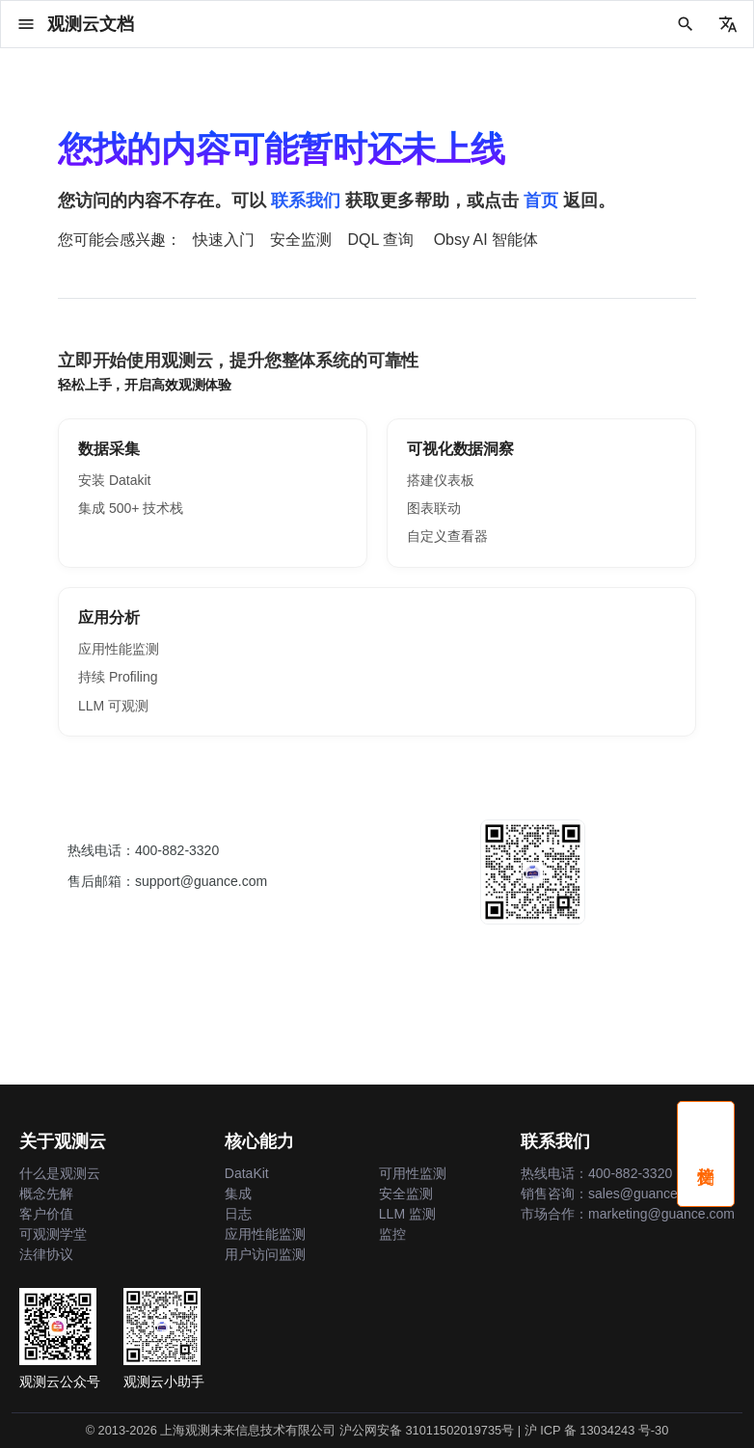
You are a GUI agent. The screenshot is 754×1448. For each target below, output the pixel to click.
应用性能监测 (118, 649)
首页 (541, 200)
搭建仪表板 (440, 480)
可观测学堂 (53, 1234)
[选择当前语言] (728, 24)
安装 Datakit (114, 480)
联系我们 (305, 200)
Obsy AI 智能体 (486, 239)
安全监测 (301, 239)
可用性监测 (412, 1173)
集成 (238, 1193)
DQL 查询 (380, 239)
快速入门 (224, 239)
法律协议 (46, 1254)
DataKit (247, 1173)
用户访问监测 (265, 1254)
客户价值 (46, 1213)
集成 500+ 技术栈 (130, 508)
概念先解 (46, 1193)
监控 (392, 1234)
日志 (238, 1213)
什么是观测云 (59, 1173)
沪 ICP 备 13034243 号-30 (597, 1430)
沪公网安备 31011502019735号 (426, 1430)
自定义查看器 (447, 536)
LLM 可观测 (113, 705)
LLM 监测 (407, 1213)
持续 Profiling (117, 676)
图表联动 (434, 508)
